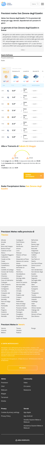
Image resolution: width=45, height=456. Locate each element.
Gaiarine (4, 312)
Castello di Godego (7, 270)
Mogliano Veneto (21, 265)
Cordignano (5, 289)
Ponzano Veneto (21, 308)
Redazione (27, 390)
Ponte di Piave (20, 306)
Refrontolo (34, 240)
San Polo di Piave (36, 263)
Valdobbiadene (36, 297)
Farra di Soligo (5, 301)
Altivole (3, 240)
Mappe (3, 394)
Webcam (4, 390)
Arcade (3, 242)
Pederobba (19, 301)
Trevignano (35, 293)
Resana (33, 242)
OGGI (4, 68)
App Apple (27, 412)
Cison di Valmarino (7, 280)
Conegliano (4, 287)
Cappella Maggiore (7, 255)
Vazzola (34, 299)
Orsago (18, 293)
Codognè (4, 282)
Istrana (18, 248)
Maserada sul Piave (22, 259)
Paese (18, 299)
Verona (3, 328)
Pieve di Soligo (20, 304)
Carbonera (4, 257)
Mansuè (18, 253)
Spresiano (34, 287)
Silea (32, 284)
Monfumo (19, 272)
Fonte (3, 308)
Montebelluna (20, 274)
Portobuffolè (20, 310)
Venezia (18, 330)
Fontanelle (4, 306)
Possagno (19, 312)
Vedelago (34, 301)
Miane (18, 263)
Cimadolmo (5, 278)
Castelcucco (5, 263)
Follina (3, 304)
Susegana (34, 289)
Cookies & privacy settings (10, 412)
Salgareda (34, 251)
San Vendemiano (37, 270)
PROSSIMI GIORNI (16, 68)
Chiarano (4, 276)
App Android (28, 416)
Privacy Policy (5, 416)
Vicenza (3, 330)
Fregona (3, 310)
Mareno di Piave (21, 255)
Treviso (33, 295)
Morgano (19, 276)
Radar (3, 60)
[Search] (35, 4)
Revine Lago (35, 244)
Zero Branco (35, 316)
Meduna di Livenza (22, 261)
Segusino (34, 278)
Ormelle (18, 291)
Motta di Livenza (21, 282)
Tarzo (33, 291)
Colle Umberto (5, 284)
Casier (3, 261)
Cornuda (4, 291)
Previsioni (4, 383)
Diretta (3, 401)
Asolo (3, 244)
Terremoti (4, 397)
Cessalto (4, 274)
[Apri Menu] (42, 4)
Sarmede (34, 276)
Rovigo (33, 328)
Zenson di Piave (36, 314)
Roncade (34, 248)
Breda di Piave (5, 248)
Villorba (33, 306)
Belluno (3, 332)
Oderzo (18, 289)
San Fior (34, 257)
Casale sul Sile (5, 259)
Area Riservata (24, 440)
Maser (18, 257)
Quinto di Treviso (21, 318)
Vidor (33, 304)
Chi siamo (22, 368)
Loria (17, 251)
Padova (18, 332)
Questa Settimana (7, 55)
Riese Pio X (34, 246)
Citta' (3, 386)
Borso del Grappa (6, 246)
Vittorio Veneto (36, 308)
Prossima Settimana (7, 58)
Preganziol (19, 316)
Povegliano (19, 314)
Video (26, 383)
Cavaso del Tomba (7, 272)
